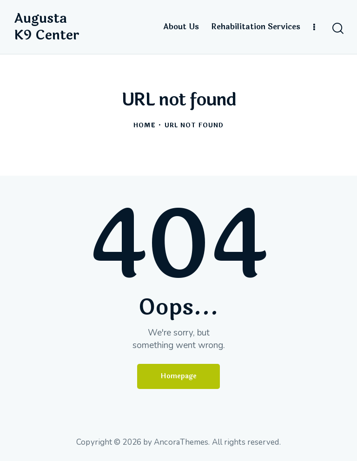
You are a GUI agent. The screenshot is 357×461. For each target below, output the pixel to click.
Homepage (178, 376)
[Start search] (337, 28)
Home (144, 125)
